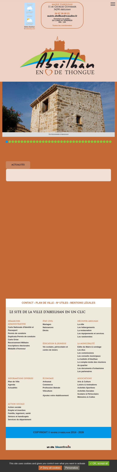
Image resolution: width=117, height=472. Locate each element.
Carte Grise (13, 339)
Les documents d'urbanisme (90, 368)
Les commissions (85, 353)
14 (46, 141)
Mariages (47, 324)
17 (55, 141)
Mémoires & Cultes (86, 397)
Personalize (71, 468)
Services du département (19, 419)
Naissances (48, 327)
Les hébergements (86, 327)
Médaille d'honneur (17, 349)
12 (40, 141)
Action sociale (14, 407)
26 (83, 141)
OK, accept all (99, 463)
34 (107, 141)
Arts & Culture (84, 381)
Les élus (81, 350)
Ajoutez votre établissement (56, 395)
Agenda (11, 384)
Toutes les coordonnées (62, 25)
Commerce (48, 384)
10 (34, 141)
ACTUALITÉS (18, 165)
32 (101, 141)
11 (37, 141)
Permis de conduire (17, 333)
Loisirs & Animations (87, 384)
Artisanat (47, 381)
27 (86, 141)
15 (49, 141)
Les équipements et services (90, 333)
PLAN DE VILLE (45, 303)
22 (70, 141)
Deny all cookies (50, 468)
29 (92, 141)
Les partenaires (84, 371)
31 (98, 141)
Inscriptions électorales (19, 345)
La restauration (84, 330)
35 (110, 141)
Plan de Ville (13, 381)
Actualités (12, 388)
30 (95, 141)
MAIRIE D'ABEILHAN (60, 432)
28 (89, 141)
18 (58, 141)
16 (52, 141)
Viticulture (47, 391)
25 (80, 141)
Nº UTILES (62, 303)
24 (77, 141)
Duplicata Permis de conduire (21, 336)
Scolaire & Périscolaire (88, 394)
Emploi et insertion (16, 410)
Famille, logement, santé (19, 413)
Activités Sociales (85, 391)
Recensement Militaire (18, 342)
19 (61, 141)
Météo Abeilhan (29, 27)
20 (64, 141)
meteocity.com (30, 29)
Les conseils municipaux (88, 356)
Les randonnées (84, 336)
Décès (45, 330)
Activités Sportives (86, 388)
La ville (80, 324)
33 (104, 141)
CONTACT (28, 303)
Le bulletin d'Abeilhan (87, 359)
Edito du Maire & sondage (89, 347)
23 (74, 141)
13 (43, 141)
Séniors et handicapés (18, 416)
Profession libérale (51, 388)
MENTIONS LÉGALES (82, 303)
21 (67, 141)
